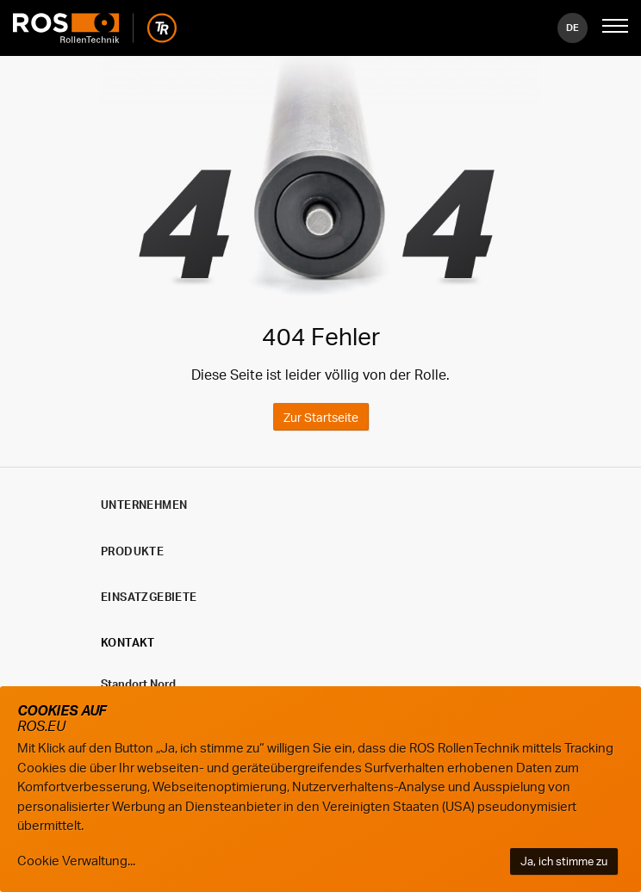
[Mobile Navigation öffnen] (615, 27)
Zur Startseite (320, 416)
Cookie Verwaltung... (76, 860)
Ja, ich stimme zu (563, 861)
